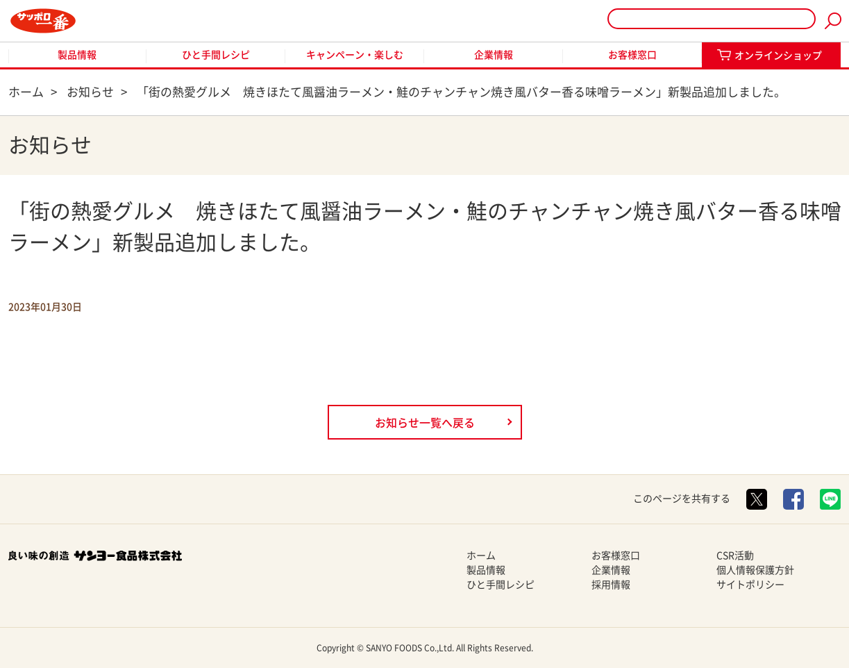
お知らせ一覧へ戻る (425, 422)
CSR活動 (735, 555)
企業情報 (493, 55)
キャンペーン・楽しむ (354, 55)
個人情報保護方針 (755, 570)
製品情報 (77, 55)
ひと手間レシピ (216, 55)
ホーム (481, 555)
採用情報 (610, 585)
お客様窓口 (632, 55)
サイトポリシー (750, 585)
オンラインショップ (778, 55)
